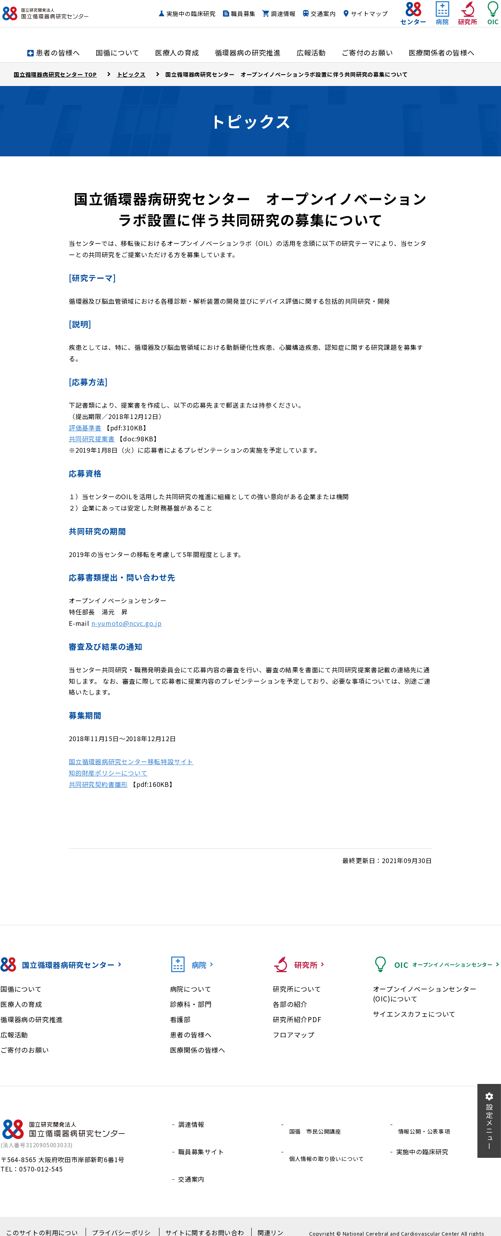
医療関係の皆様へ (197, 1050)
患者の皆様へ (191, 1034)
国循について (21, 989)
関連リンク (261, 1221)
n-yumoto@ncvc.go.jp (126, 623)
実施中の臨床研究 (227, 14)
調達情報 (320, 14)
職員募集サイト (201, 1143)
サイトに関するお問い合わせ (196, 1221)
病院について (190, 989)
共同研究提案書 (92, 438)
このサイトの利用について (42, 1221)
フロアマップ (294, 1034)
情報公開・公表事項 (425, 1124)
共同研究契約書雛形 (98, 784)
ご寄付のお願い (24, 1050)
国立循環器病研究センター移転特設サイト (131, 761)
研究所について (297, 989)
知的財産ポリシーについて (108, 772)
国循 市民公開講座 (316, 1124)
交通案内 (359, 14)
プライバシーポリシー (118, 1221)
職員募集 (280, 14)
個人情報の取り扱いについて (329, 1143)
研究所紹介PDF (297, 1019)
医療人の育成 (21, 1004)
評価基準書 (85, 427)
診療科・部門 (191, 1004)
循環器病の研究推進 (31, 1019)
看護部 (180, 1019)
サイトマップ (353, 29)
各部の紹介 (290, 1004)
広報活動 (14, 1034)
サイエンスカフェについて (414, 1014)
